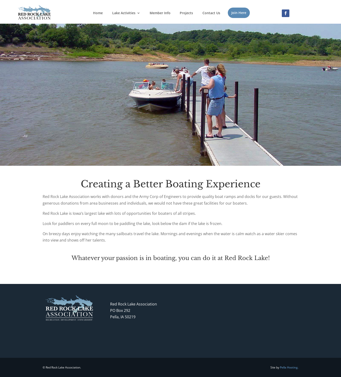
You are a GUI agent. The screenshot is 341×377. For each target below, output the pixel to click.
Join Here (238, 12)
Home (98, 13)
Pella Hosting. (289, 367)
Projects (186, 13)
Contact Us (211, 13)
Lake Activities (123, 13)
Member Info (160, 13)
